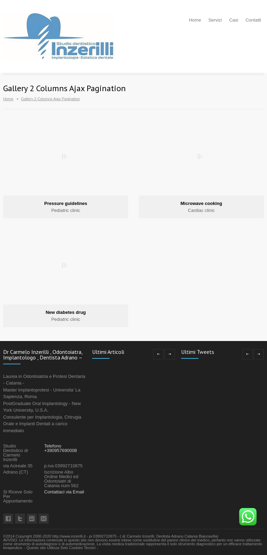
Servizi (215, 20)
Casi (233, 20)
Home (195, 20)
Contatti (253, 20)
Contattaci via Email (64, 491)
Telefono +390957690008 (60, 448)
